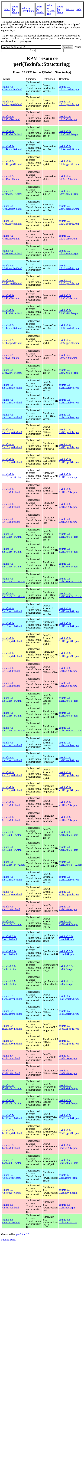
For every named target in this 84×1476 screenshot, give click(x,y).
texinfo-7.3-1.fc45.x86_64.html (12, 133)
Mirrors (70, 9)
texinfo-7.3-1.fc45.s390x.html (11, 118)
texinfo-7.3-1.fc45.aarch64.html (12, 88)
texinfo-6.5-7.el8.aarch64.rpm (68, 1176)
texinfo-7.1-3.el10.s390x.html (11, 908)
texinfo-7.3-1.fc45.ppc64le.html (12, 103)
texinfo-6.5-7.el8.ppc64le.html (11, 1191)
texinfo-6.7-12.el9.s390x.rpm (68, 1146)
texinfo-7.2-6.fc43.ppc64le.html (12, 282)
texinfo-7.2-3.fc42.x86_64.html (12, 371)
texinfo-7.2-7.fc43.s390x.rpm (68, 237)
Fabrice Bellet (8, 1239)
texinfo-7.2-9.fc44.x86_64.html (12, 192)
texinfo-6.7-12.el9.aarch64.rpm (69, 1116)
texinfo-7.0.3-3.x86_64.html (9, 967)
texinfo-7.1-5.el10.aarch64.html (12, 610)
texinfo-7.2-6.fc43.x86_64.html (12, 311)
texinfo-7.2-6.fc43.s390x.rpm (68, 297)
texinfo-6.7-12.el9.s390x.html (11, 1146)
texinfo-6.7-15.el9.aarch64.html (12, 997)
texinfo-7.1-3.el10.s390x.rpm (68, 908)
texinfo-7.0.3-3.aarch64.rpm (66, 938)
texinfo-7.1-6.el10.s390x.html (11, 490)
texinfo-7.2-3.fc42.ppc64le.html (12, 341)
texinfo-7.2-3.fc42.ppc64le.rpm (69, 341)
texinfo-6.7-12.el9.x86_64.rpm (68, 1161)
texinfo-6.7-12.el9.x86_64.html (12, 1161)
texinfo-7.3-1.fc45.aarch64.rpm (69, 88)
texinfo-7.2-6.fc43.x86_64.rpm (68, 311)
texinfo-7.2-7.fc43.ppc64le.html (12, 222)
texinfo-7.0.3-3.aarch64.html (9, 938)
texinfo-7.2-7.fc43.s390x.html (11, 237)
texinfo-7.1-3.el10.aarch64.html (12, 878)
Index (7, 9)
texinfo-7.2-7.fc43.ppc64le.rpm (69, 222)
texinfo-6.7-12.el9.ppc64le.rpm (69, 1131)
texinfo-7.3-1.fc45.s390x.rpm (68, 118)
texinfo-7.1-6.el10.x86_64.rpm (68, 535)
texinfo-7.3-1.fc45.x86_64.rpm (68, 133)
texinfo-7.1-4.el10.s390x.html (11, 803)
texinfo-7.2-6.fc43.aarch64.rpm (69, 267)
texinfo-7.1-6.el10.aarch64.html (12, 386)
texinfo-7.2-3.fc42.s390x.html (11, 356)
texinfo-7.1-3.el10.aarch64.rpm (69, 878)
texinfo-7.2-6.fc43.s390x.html (11, 297)
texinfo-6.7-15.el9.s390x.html (11, 1057)
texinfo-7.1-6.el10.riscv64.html (11, 475)
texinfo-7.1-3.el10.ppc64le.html (12, 893)
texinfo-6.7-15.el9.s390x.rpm (68, 1057)
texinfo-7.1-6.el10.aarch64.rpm (69, 386)
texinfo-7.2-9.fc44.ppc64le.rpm (69, 162)
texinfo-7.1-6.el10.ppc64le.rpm (69, 431)
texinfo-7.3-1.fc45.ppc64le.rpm (69, 103)
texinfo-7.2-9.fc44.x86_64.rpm (68, 192)
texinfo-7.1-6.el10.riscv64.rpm (68, 475)
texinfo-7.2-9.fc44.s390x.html (11, 177)
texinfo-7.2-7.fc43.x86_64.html (12, 252)
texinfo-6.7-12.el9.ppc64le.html (12, 1131)
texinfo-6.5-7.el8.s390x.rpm (67, 1206)
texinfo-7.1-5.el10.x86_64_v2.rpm (70, 729)
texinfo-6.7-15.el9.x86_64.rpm (68, 1087)
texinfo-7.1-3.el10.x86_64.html (12, 923)
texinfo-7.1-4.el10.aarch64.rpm (69, 744)
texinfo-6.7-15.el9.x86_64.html (12, 1087)
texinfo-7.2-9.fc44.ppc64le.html (12, 162)
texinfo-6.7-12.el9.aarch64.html (12, 1116)
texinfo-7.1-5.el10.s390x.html (11, 669)
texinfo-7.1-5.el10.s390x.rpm (68, 669)
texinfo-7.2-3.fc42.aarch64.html (12, 326)
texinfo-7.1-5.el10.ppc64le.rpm (69, 639)
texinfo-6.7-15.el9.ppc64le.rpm (69, 1027)
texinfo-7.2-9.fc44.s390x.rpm (68, 177)
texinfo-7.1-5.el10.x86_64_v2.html (13, 729)
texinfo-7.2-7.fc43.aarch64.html (12, 207)
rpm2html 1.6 (22, 1234)
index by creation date (50, 9)
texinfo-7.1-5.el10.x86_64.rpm (68, 699)
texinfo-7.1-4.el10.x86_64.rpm (68, 833)
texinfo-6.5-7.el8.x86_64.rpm (68, 1221)
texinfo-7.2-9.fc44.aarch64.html (12, 148)
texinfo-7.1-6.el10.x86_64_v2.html (13, 580)
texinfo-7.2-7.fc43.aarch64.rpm (69, 207)
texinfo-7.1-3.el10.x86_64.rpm (68, 923)
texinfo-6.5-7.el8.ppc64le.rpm (68, 1191)
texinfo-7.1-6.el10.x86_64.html (12, 535)
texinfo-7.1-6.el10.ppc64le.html (12, 431)
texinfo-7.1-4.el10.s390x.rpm (68, 803)
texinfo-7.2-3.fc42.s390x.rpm (68, 356)
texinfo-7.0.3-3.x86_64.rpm (66, 967)
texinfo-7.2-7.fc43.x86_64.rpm (68, 252)
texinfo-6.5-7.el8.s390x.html (10, 1206)
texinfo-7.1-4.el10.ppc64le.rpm (69, 774)
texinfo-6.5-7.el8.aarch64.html (11, 1176)
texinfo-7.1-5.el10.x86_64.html (12, 699)
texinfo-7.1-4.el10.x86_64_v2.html (13, 863)
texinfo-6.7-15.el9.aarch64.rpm (69, 997)
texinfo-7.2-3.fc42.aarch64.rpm (69, 326)
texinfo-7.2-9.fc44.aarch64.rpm (69, 148)
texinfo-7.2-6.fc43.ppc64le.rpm (69, 282)
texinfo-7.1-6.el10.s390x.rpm (68, 490)
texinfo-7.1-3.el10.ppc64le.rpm (69, 893)
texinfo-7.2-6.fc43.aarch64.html (12, 267)
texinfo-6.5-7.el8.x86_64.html (11, 1221)
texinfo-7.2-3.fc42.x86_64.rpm (68, 371)
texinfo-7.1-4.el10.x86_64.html (12, 833)
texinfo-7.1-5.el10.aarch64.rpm (69, 610)
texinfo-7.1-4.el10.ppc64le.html (12, 774)
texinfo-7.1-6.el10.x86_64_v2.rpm (70, 580)
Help (79, 9)
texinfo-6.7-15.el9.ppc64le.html (12, 1027)
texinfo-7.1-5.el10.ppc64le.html (12, 639)
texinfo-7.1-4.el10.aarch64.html (12, 744)
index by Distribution (27, 9)
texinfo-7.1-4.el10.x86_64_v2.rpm (70, 863)
